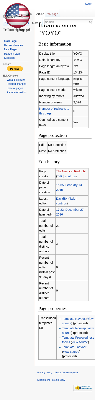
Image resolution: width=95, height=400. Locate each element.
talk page (52, 14)
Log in (88, 3)
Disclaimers (43, 380)
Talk (59, 176)
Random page (12, 53)
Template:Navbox (73, 318)
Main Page (10, 40)
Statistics (9, 57)
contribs (70, 176)
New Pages (10, 49)
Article (40, 14)
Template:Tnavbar (74, 347)
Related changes (16, 83)
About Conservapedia (66, 372)
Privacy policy (44, 372)
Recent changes (13, 45)
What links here (16, 79)
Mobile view (58, 380)
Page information (16, 92)
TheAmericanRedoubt (71, 171)
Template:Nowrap (74, 328)
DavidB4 (62, 198)
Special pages (15, 88)
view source (80, 342)
